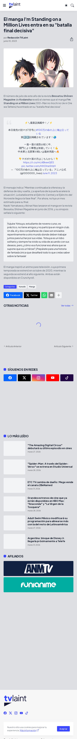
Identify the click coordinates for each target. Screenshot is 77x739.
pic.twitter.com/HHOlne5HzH (38, 165)
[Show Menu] (4, 5)
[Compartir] (70, 39)
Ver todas (65, 305)
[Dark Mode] (66, 5)
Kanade (22, 287)
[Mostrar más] (59, 295)
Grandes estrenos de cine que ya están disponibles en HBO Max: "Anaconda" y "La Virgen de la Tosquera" (47, 502)
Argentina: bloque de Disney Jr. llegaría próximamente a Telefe (46, 540)
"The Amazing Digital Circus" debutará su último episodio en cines (50, 447)
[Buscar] (72, 5)
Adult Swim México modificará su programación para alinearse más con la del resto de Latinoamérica (48, 521)
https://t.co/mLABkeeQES (38, 162)
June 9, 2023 (50, 173)
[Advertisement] (38, 408)
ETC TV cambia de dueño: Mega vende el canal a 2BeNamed (50, 484)
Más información (28, 730)
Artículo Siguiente (62, 346)
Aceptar (63, 728)
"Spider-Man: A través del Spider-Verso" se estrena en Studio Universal (50, 465)
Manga (32, 287)
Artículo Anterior (13, 346)
